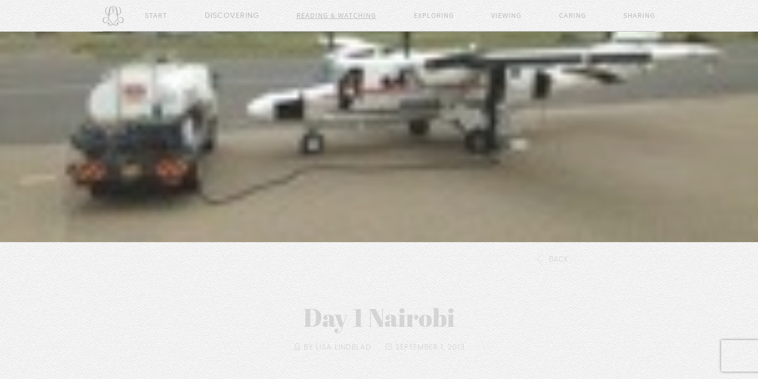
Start (156, 16)
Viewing (506, 16)
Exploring (434, 16)
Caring (572, 16)
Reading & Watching (336, 16)
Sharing (639, 16)
